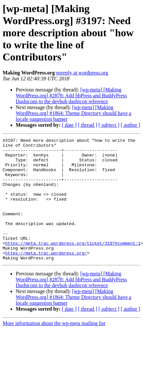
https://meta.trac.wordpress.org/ (46, 276)
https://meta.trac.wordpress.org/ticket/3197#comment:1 (72, 265)
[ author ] (130, 125)
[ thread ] (87, 125)
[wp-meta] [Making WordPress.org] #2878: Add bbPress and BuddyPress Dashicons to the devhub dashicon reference (71, 95)
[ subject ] (108, 125)
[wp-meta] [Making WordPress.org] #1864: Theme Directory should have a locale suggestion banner (73, 113)
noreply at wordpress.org (82, 72)
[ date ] (69, 125)
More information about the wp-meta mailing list (54, 348)
